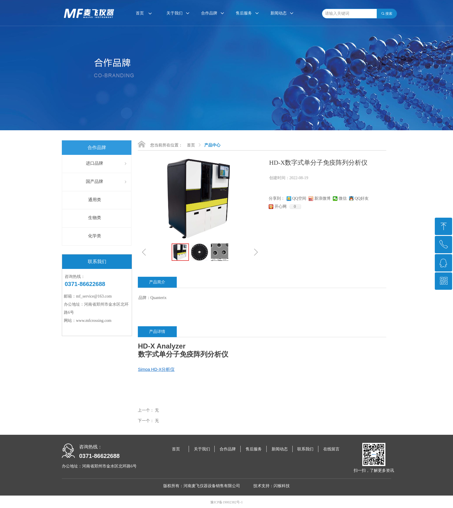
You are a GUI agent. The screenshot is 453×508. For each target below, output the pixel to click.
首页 (191, 145)
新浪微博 (322, 198)
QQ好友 (362, 198)
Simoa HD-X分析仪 (156, 369)
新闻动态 (278, 13)
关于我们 (174, 13)
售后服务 (244, 13)
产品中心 (212, 145)
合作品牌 (209, 13)
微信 (343, 198)
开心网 (280, 206)
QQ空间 (299, 198)
